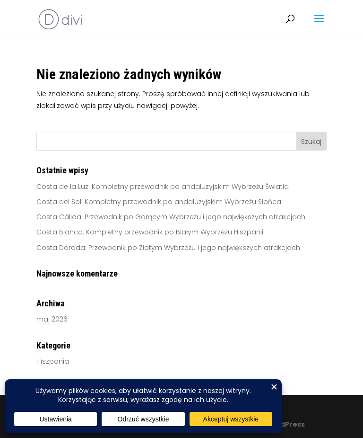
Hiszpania (52, 361)
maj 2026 (52, 319)
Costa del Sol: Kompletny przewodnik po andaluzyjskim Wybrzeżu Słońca (158, 201)
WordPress (285, 424)
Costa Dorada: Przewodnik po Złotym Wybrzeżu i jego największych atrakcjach (168, 247)
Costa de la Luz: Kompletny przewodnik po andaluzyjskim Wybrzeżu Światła (162, 186)
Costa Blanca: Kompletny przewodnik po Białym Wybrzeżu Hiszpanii (149, 232)
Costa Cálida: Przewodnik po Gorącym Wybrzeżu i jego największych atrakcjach (170, 217)
